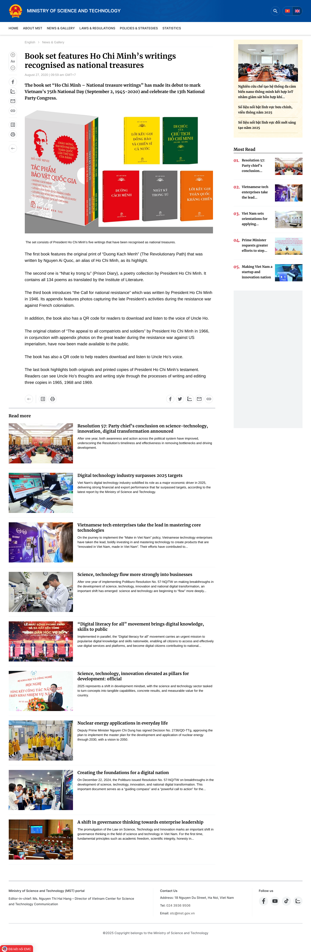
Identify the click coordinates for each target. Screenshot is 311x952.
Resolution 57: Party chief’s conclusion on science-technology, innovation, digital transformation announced (143, 428)
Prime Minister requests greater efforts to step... (255, 245)
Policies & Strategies (139, 28)
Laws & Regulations (97, 28)
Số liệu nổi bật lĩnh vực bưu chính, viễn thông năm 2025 (265, 109)
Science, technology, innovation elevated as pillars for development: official (133, 676)
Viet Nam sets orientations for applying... (255, 218)
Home (13, 28)
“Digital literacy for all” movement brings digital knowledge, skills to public (141, 626)
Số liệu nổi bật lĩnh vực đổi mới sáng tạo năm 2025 (267, 125)
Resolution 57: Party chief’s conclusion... (253, 165)
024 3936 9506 (178, 906)
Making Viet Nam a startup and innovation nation (257, 272)
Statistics (172, 28)
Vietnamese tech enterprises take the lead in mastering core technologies (139, 527)
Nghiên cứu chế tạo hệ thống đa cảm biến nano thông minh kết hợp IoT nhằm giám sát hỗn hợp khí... (267, 91)
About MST (32, 28)
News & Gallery (61, 28)
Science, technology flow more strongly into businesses (135, 574)
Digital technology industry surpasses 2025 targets (130, 475)
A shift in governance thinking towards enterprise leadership (141, 822)
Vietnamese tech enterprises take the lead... (255, 192)
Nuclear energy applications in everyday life (123, 723)
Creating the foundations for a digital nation (123, 772)
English (30, 42)
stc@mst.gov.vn (182, 913)
